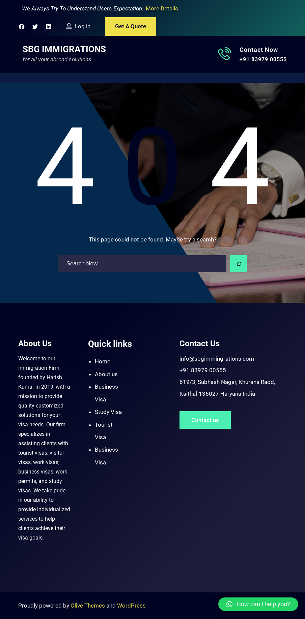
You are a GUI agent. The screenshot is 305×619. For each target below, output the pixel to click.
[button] (258, 604)
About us (106, 374)
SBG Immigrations (64, 49)
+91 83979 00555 (263, 59)
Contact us (205, 420)
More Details (162, 8)
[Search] (239, 263)
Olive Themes (88, 605)
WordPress (131, 605)
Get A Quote (130, 26)
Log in (82, 26)
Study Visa (108, 412)
